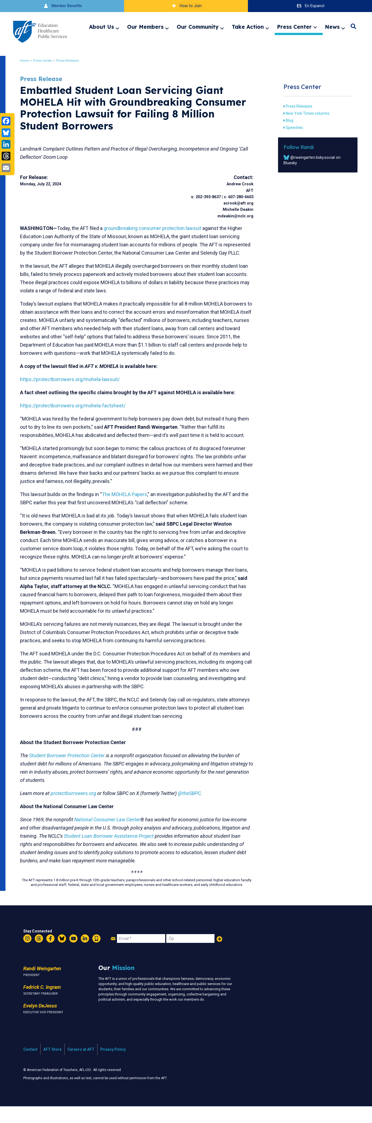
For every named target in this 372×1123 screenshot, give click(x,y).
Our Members (145, 27)
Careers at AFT (81, 1066)
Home (28, 60)
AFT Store (52, 1066)
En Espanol (310, 6)
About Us (101, 27)
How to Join (186, 6)
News (332, 27)
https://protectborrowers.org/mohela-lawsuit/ (74, 396)
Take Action (248, 27)
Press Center (294, 27)
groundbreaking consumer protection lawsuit (156, 228)
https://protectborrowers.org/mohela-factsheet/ (77, 422)
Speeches (291, 127)
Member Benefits (62, 6)
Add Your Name (219, 955)
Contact (30, 1066)
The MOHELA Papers (128, 511)
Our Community (198, 27)
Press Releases (71, 60)
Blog (286, 120)
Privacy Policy (113, 1066)
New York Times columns (305, 113)
